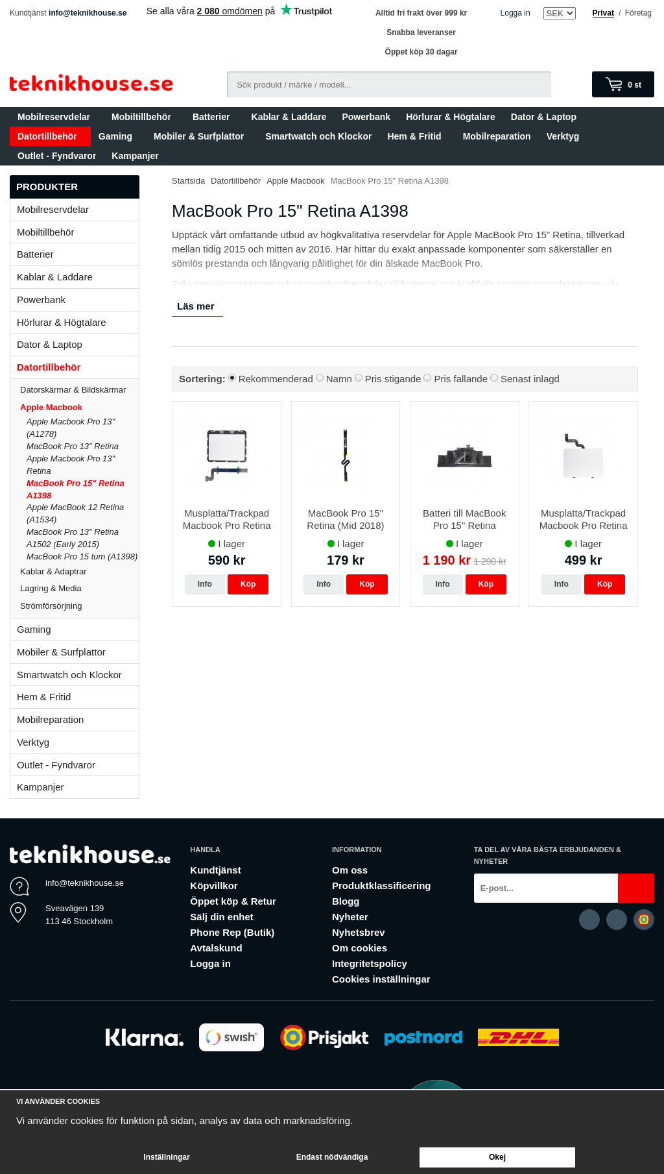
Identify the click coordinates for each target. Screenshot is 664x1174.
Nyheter (350, 916)
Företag (638, 13)
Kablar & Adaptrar (79, 571)
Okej (497, 1157)
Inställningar (166, 1157)
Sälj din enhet (222, 916)
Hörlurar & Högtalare (450, 117)
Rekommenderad (276, 378)
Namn (339, 378)
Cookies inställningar (381, 978)
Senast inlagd (530, 378)
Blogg (346, 901)
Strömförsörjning (51, 606)
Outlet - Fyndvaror (57, 156)
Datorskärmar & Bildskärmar (73, 390)
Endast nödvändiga (332, 1157)
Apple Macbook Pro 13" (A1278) (71, 428)
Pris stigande (393, 378)
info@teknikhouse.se (87, 13)
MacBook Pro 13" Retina (73, 446)
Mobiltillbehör (144, 117)
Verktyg (563, 136)
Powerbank (366, 117)
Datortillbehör (50, 136)
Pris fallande (461, 378)
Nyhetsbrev (358, 932)
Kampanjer (135, 156)
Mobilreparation (497, 136)
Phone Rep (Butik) (232, 932)
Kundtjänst (215, 869)
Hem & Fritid (417, 136)
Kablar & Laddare (289, 117)
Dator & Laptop (546, 117)
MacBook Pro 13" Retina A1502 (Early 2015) (73, 538)
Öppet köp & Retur (233, 901)
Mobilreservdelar (57, 117)
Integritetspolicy (369, 963)
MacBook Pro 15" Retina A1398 (75, 489)
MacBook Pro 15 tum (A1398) (82, 556)
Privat (603, 13)
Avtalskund (216, 947)
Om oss (350, 869)
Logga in (515, 13)
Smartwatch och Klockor (318, 136)
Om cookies (359, 947)
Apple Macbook (79, 407)
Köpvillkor (213, 885)
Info (205, 584)
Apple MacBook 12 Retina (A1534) (75, 513)
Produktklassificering (381, 885)
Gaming (118, 136)
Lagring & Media (79, 588)
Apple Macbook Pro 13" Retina (71, 465)
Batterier (214, 117)
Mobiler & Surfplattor (202, 136)
